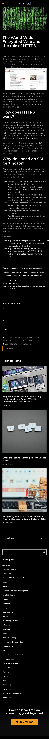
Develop (25, 286)
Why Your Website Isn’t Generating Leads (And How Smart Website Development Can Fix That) (21, 399)
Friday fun (6, 608)
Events (5, 599)
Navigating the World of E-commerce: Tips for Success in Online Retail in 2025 (24, 517)
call (22, 226)
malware (34, 138)
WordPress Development (12, 693)
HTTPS (24, 268)
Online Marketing (9, 638)
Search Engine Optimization (13, 655)
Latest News (35, 286)
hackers (12, 268)
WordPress (6, 689)
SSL (3, 275)
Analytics (6, 565)
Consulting (6, 574)
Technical (6, 668)
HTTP (18, 268)
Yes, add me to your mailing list (17, 344)
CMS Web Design (9, 569)
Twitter (5, 676)
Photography (7, 646)
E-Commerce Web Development (15, 591)
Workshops (6, 698)
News (4, 633)
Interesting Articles (12, 286)
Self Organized (8, 659)
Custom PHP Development (13, 578)
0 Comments (7, 289)
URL (28, 275)
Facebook (6, 603)
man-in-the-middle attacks (27, 217)
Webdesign (7, 685)
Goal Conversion (9, 612)
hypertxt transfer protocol (26, 273)
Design (5, 582)
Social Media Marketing (11, 663)
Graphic (5, 616)
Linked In (6, 629)
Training (5, 672)
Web (43, 286)
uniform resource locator (16, 275)
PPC (4, 651)
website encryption (38, 275)
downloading (22, 138)
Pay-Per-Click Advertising (12, 642)
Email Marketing (8, 595)
